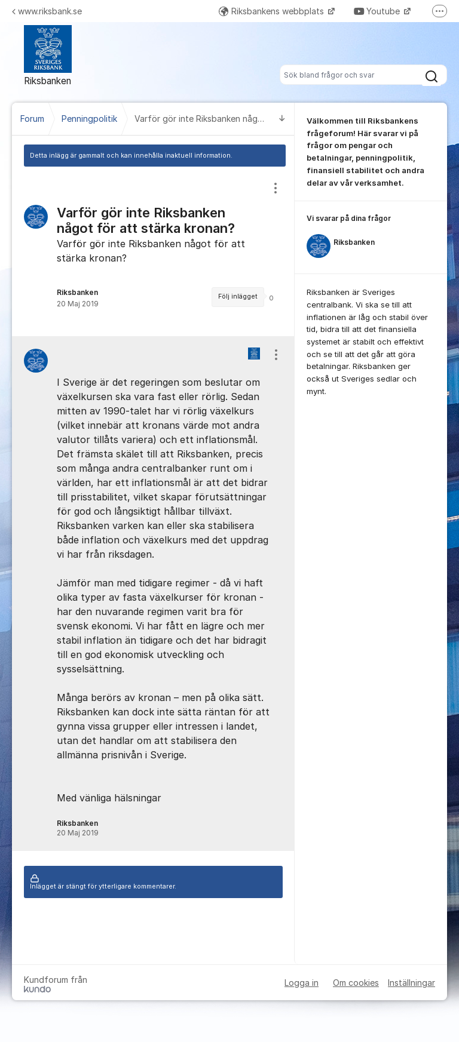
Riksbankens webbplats (272, 11)
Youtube (378, 11)
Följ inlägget (238, 296)
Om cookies (356, 983)
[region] (153, 251)
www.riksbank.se (47, 11)
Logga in (301, 983)
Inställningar (411, 983)
